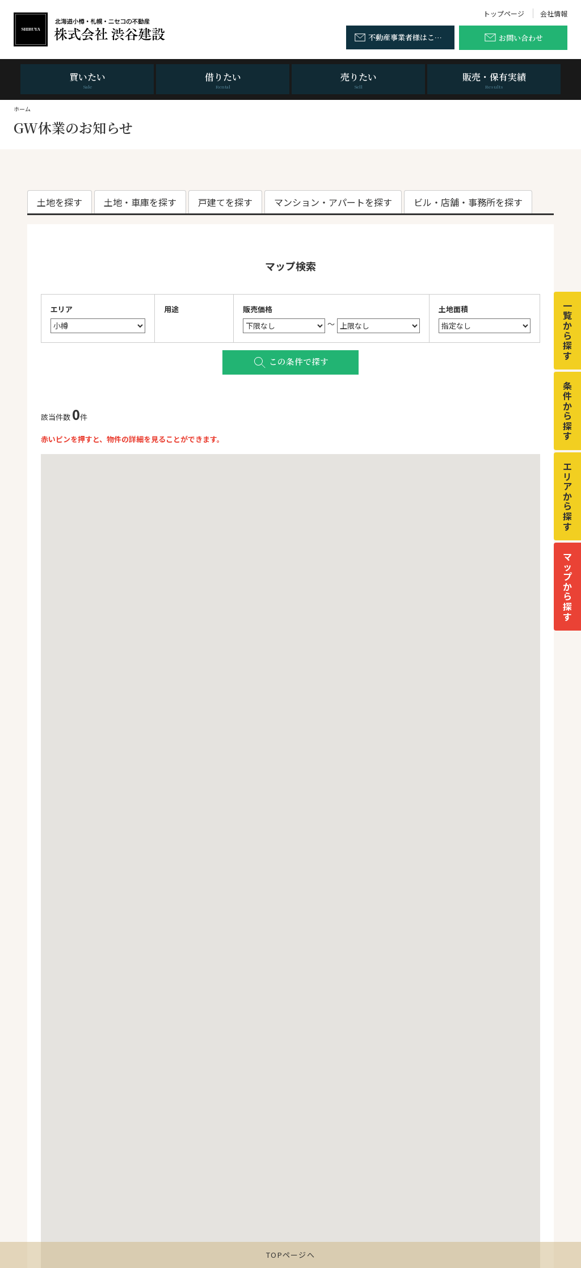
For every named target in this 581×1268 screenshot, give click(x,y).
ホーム (22, 108)
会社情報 (553, 13)
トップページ (503, 13)
